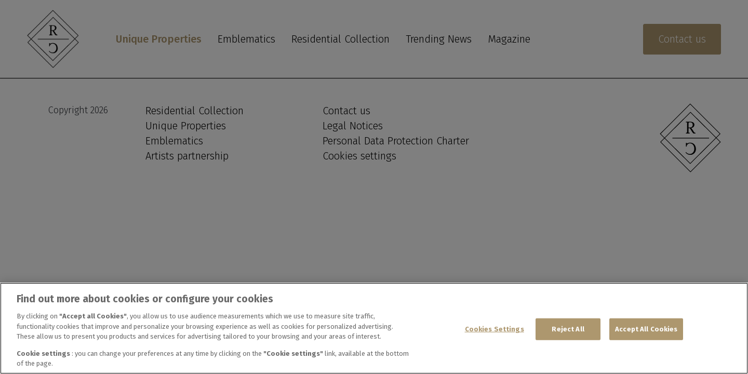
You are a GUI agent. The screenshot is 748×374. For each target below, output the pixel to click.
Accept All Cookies (646, 329)
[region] (374, 328)
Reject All (568, 329)
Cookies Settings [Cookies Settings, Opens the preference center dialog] (494, 329)
